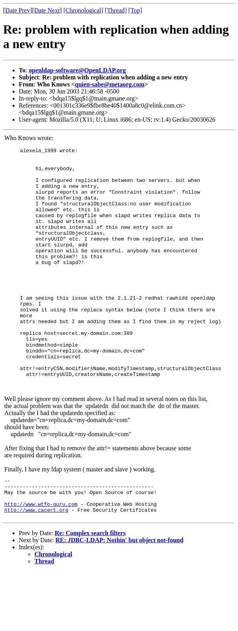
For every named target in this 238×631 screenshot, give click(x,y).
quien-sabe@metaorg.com (110, 84)
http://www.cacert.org (36, 562)
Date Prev (17, 10)
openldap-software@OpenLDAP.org (77, 70)
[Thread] (116, 10)
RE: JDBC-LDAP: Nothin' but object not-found (119, 593)
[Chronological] (83, 10)
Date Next (47, 10)
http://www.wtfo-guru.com (40, 555)
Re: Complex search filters (90, 585)
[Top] (135, 10)
